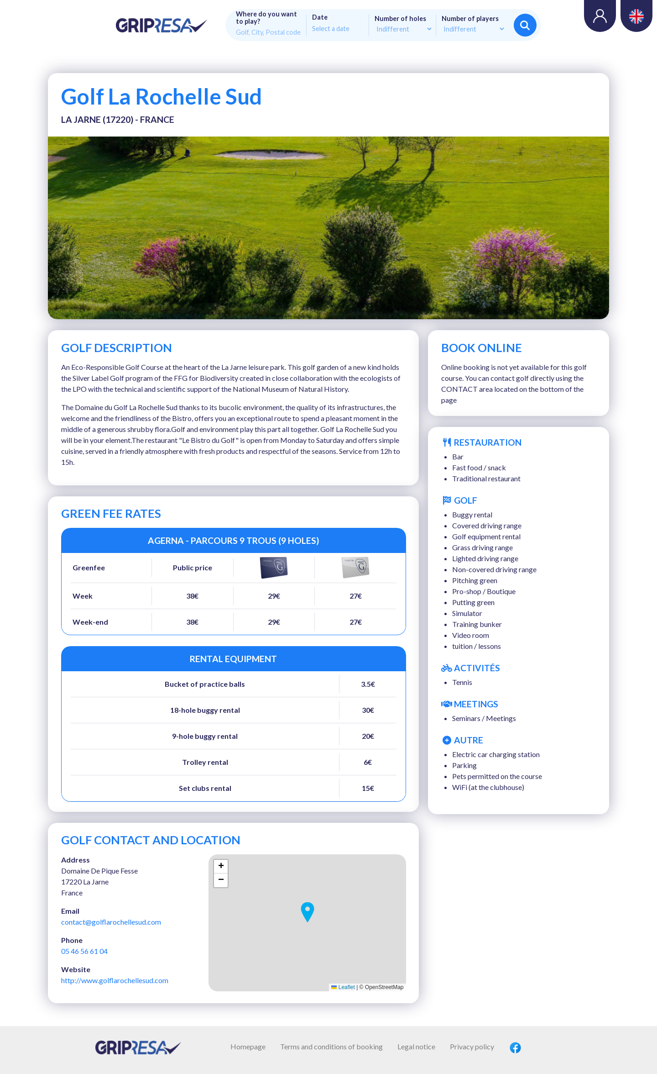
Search (525, 25)
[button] (307, 912)
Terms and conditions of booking (331, 1046)
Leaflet (343, 987)
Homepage (248, 1046)
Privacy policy (472, 1046)
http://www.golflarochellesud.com (114, 980)
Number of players (470, 18)
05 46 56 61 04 (84, 951)
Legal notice (416, 1046)
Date (320, 17)
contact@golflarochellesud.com (111, 921)
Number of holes (400, 18)
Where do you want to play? (266, 18)
